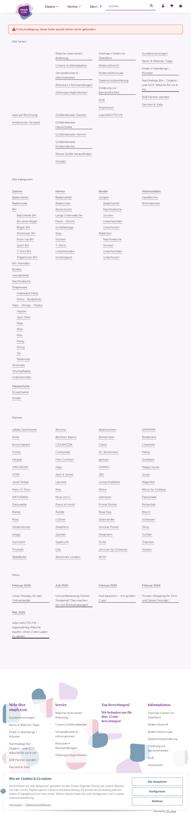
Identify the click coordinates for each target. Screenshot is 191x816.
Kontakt (60, 161)
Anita (15, 437)
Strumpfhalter (21, 371)
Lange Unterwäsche (68, 215)
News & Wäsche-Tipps (157, 61)
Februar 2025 (108, 585)
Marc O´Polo (21, 489)
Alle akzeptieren (157, 781)
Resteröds (148, 504)
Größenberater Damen (70, 114)
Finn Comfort (64, 459)
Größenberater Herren (70, 134)
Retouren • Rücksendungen (73, 85)
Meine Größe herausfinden (73, 153)
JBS (101, 474)
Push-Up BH (25, 239)
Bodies (16, 269)
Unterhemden (21, 377)
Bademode (19, 203)
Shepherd (61, 527)
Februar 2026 (21, 585)
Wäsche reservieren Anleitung (68, 56)
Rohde (59, 512)
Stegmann (105, 534)
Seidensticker (21, 527)
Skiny (145, 527)
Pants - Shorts (64, 221)
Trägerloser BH (27, 257)
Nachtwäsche (21, 281)
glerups (104, 459)
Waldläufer (19, 556)
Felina (146, 452)
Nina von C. (63, 497)
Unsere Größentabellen (71, 65)
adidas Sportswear (24, 429)
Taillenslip (23, 359)
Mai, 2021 (18, 612)
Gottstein (148, 459)
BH (14, 209)
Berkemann (106, 437)
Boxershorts (63, 209)
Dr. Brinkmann (108, 452)
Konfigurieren (157, 791)
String (21, 347)
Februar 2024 (151, 585)
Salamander (107, 519)
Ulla (58, 549)
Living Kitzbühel (109, 482)
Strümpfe (18, 365)
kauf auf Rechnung (24, 114)
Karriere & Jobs (152, 104)
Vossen (147, 549)
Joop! (146, 474)
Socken (60, 239)
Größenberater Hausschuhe (65, 124)
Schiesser (148, 519)
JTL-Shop (171, 811)
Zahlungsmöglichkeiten (71, 92)
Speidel (60, 534)
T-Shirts (60, 245)
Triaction (148, 542)
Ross (15, 519)
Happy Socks (150, 467)
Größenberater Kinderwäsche (65, 144)
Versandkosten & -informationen (67, 75)
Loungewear (20, 275)
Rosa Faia (105, 512)
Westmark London (67, 556)
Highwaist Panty (27, 293)
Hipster (22, 311)
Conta (16, 452)
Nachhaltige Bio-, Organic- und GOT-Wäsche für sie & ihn (160, 85)
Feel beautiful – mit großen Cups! (117, 598)
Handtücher (150, 197)
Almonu (60, 429)
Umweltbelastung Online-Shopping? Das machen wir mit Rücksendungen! (73, 600)
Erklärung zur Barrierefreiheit (109, 90)
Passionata (149, 497)
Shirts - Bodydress (29, 299)
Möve (102, 489)
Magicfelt (148, 482)
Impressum (15, 804)
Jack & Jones (64, 474)
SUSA (102, 542)
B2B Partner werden (155, 97)
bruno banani (21, 444)
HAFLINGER (20, 467)
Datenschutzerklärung (38, 804)
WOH (102, 556)
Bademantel (111, 203)
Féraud (16, 459)
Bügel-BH (23, 227)
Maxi (20, 323)
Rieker (16, 512)
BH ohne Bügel (27, 221)
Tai (18, 353)
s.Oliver (60, 519)
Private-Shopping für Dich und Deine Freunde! (159, 598)
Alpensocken (107, 429)
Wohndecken (151, 203)
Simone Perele (109, 527)
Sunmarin (18, 542)
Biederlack (149, 437)
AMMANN (148, 429)
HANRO (104, 467)
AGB (102, 100)
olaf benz (105, 497)
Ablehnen (157, 801)
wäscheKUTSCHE (111, 114)
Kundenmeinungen (155, 53)
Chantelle (148, 444)
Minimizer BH (26, 233)
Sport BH (23, 245)
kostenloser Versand (26, 122)
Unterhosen (111, 227)
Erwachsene (20, 392)
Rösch (146, 512)
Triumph (17, 549)
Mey (58, 489)
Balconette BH (26, 215)
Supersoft (61, 542)
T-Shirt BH (24, 251)
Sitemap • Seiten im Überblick (112, 56)
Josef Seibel (20, 482)
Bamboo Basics (65, 437)
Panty (20, 341)
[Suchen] (126, 6)
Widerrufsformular (111, 73)
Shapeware (19, 287)
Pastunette (19, 504)
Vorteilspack (63, 257)
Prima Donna (108, 504)
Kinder (16, 398)
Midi (20, 329)
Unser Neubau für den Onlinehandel (27, 598)
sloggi (16, 534)
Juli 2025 (61, 585)
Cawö (103, 444)
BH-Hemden (21, 263)
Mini (20, 335)
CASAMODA (63, 444)
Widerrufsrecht (109, 65)
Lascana (60, 482)
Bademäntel (20, 197)
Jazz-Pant (23, 317)
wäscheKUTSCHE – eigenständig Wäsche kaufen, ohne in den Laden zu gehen (30, 629)
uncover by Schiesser (113, 549)
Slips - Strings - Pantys (27, 305)
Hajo (58, 467)
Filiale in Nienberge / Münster (156, 71)
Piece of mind (64, 504)
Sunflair (147, 534)
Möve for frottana (154, 489)
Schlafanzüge (64, 227)
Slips (58, 233)
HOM (16, 474)
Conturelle (62, 452)
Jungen (104, 197)
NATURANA (20, 497)
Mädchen (105, 233)
